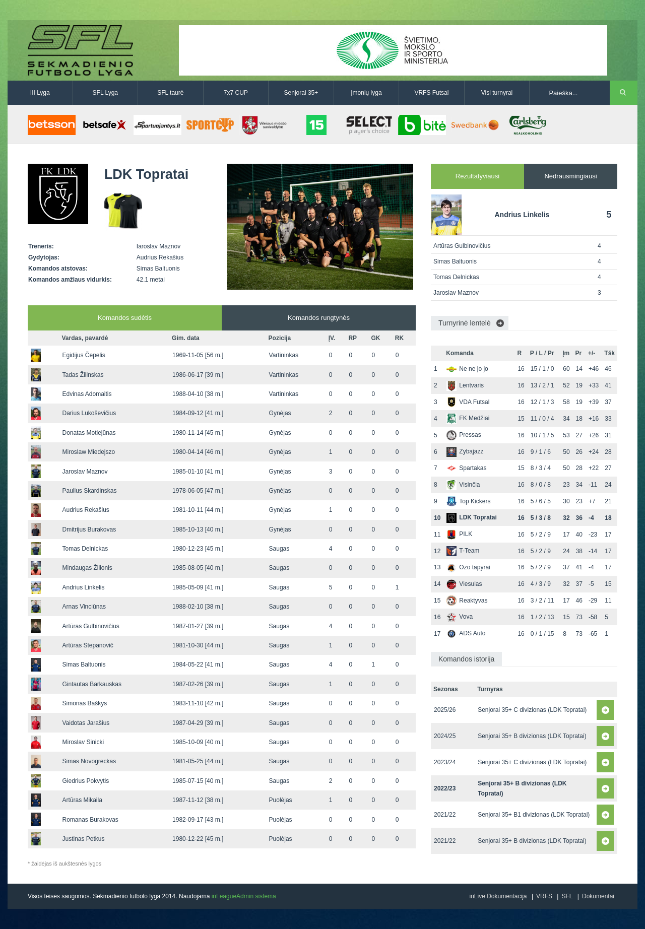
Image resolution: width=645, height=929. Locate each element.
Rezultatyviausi (477, 176)
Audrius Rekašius (85, 509)
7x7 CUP (236, 92)
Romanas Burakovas (90, 819)
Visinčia (463, 484)
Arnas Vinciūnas (84, 606)
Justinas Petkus (83, 838)
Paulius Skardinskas (89, 490)
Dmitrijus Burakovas (89, 529)
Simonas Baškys (84, 703)
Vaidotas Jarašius (85, 722)
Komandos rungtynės (319, 317)
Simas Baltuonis (83, 664)
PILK (459, 534)
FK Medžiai (467, 418)
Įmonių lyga (366, 92)
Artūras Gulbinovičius (90, 626)
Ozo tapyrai (468, 567)
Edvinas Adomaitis (86, 393)
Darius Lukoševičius (89, 413)
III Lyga (40, 92)
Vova (459, 616)
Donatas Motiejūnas (88, 432)
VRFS (544, 896)
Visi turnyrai (496, 92)
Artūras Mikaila (82, 800)
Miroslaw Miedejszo (88, 451)
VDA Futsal (467, 402)
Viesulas (464, 583)
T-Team (462, 550)
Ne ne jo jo (467, 368)
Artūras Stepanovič (87, 645)
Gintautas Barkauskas (91, 684)
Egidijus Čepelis (83, 355)
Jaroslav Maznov (84, 471)
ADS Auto (465, 633)
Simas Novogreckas (89, 761)
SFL (566, 896)
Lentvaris (465, 385)
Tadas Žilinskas (82, 374)
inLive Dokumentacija (498, 896)
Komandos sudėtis (125, 317)
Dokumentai (598, 896)
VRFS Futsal (431, 92)
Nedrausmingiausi (570, 176)
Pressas (463, 434)
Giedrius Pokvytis (85, 780)
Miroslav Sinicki (83, 742)
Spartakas (466, 468)
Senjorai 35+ (301, 92)
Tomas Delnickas (85, 548)
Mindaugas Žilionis (87, 567)
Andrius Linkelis (83, 587)
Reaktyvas (466, 600)
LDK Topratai (471, 517)
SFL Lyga (105, 92)
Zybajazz (464, 451)
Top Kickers (468, 501)
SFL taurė (170, 92)
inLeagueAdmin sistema (244, 896)
